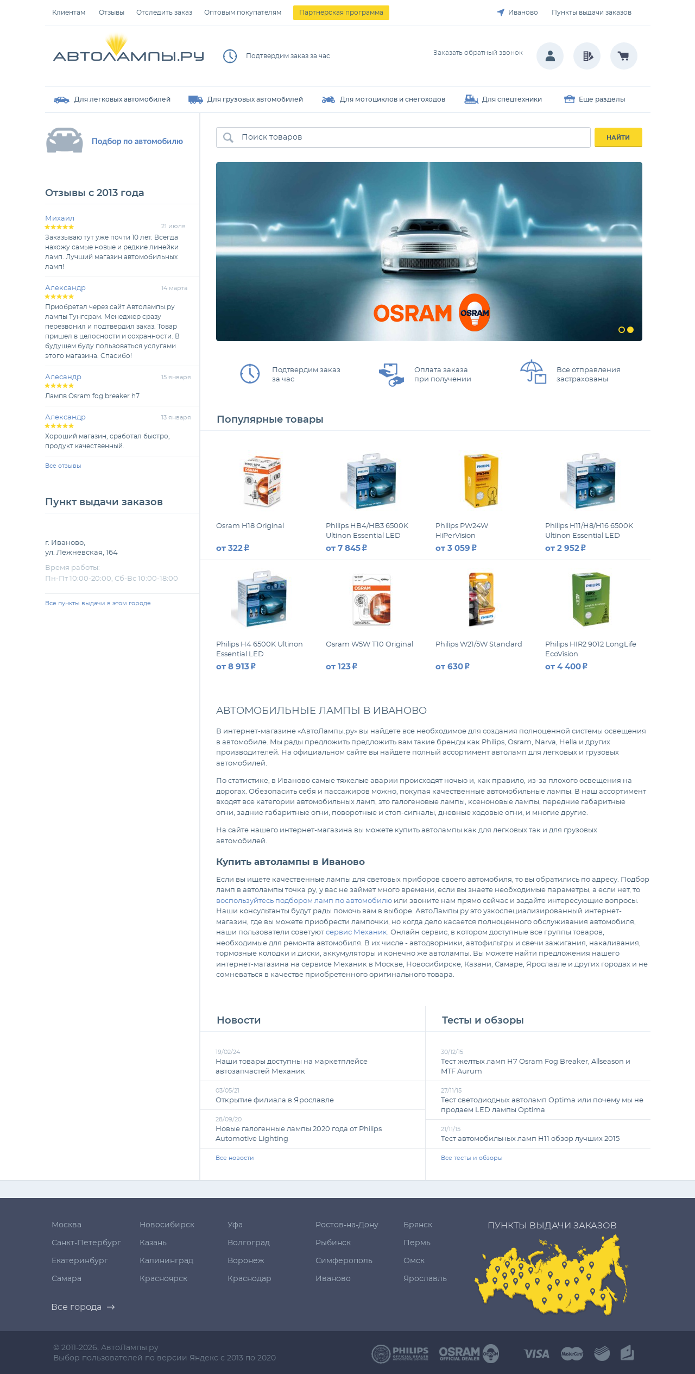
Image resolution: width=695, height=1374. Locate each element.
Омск (414, 1261)
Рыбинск (333, 1243)
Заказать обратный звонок (478, 52)
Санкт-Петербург (86, 1243)
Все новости (235, 1158)
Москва (66, 1225)
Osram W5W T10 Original (369, 644)
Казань (153, 1243)
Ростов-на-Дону (346, 1225)
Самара (66, 1279)
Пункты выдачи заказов (591, 12)
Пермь (417, 1243)
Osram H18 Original (250, 526)
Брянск (417, 1225)
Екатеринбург (80, 1261)
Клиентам (68, 12)
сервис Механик (356, 932)
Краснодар (249, 1279)
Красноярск (163, 1279)
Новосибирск (167, 1225)
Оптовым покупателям (242, 12)
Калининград (166, 1261)
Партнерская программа (341, 12)
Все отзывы (63, 466)
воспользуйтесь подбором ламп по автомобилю (304, 901)
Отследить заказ (164, 12)
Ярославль (425, 1279)
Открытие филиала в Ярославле (275, 1100)
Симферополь (343, 1261)
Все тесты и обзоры (472, 1158)
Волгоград (249, 1243)
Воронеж (246, 1261)
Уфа (235, 1225)
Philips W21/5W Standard (478, 644)
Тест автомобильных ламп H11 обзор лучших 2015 (530, 1139)
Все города (76, 1307)
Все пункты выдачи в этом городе (98, 603)
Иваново (523, 12)
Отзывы (111, 12)
